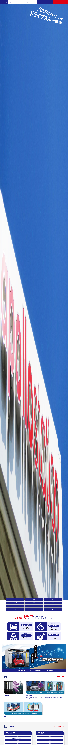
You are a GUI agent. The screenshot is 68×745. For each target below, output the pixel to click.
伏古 (22, 599)
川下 (34, 599)
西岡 (10, 603)
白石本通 (46, 599)
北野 (58, 603)
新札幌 (10, 599)
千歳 (46, 603)
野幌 (58, 599)
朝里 (22, 603)
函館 (40, 606)
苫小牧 (28, 606)
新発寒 (34, 603)
